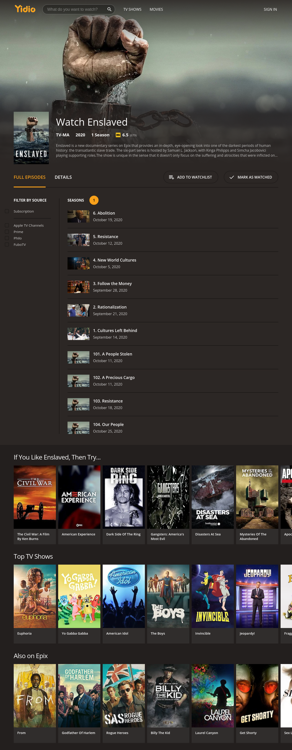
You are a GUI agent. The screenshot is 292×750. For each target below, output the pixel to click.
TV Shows (132, 9)
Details (63, 177)
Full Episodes (30, 177)
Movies (156, 9)
